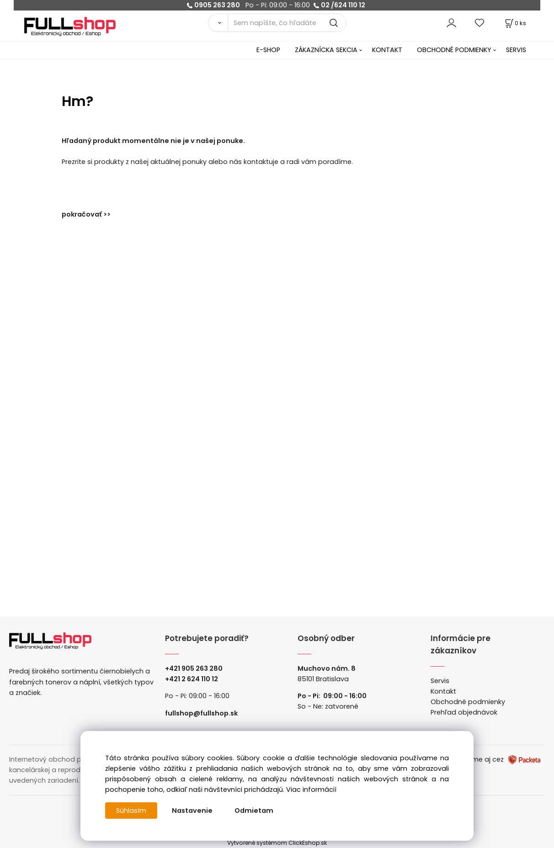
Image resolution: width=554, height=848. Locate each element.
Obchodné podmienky (468, 701)
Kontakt (443, 691)
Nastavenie (192, 810)
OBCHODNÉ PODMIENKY (454, 49)
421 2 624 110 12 (193, 679)
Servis (440, 680)
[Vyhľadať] (218, 23)
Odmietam (253, 810)
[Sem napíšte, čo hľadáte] (287, 23)
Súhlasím (131, 810)
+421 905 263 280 (194, 668)
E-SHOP (268, 49)
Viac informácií (311, 789)
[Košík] (514, 23)
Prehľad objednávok (464, 712)
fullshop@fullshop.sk (201, 713)
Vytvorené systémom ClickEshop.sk (277, 843)
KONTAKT (387, 49)
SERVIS (516, 49)
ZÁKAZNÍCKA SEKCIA (326, 49)
